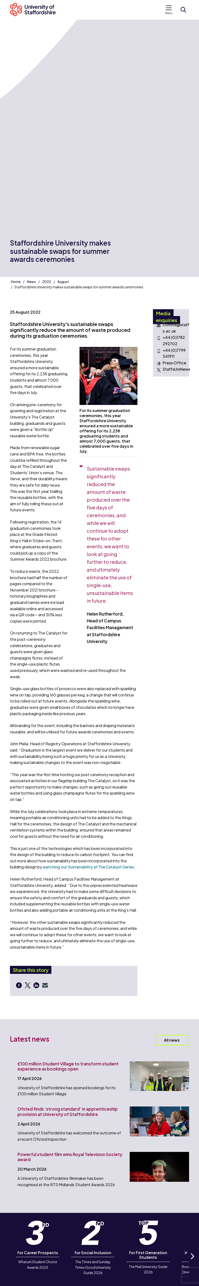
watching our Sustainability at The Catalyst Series (88, 866)
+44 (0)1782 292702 (174, 340)
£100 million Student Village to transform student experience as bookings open (68, 1066)
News (31, 281)
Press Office (174, 363)
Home (16, 281)
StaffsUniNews (176, 369)
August (63, 281)
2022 (46, 281)
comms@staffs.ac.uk (176, 328)
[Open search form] (183, 10)
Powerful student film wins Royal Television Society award (69, 1157)
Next (192, 1261)
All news (172, 1040)
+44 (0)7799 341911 (174, 353)
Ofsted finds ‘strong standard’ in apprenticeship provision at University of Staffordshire (67, 1111)
